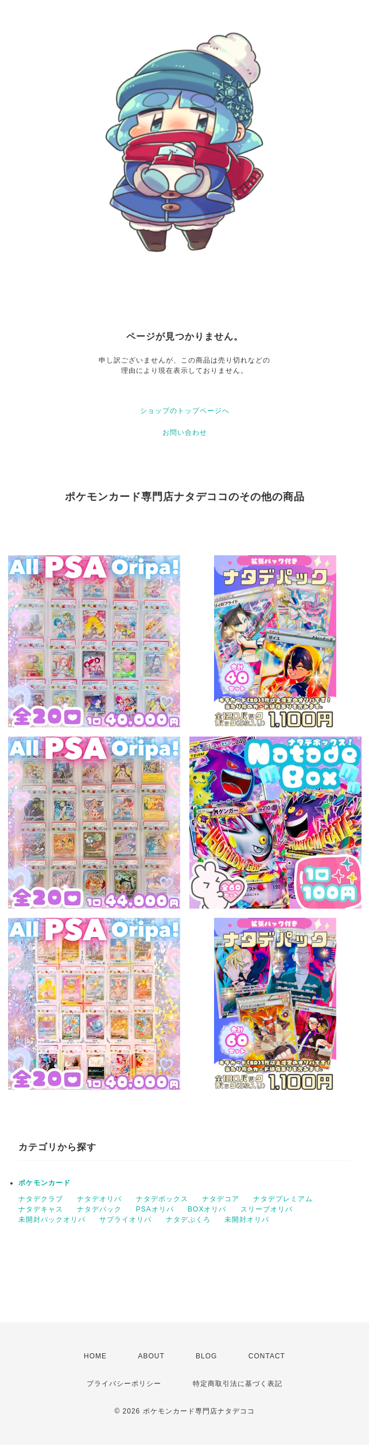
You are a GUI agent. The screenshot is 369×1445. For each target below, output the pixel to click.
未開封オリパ (246, 1220)
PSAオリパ (155, 1209)
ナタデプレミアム (283, 1199)
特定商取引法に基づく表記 (237, 1384)
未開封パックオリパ (52, 1220)
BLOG (206, 1356)
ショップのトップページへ (185, 411)
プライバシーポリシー (124, 1384)
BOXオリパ (207, 1209)
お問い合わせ (184, 433)
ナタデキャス (40, 1209)
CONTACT (266, 1356)
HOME (95, 1356)
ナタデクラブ (40, 1199)
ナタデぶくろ (188, 1220)
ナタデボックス (162, 1199)
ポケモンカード (44, 1183)
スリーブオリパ (266, 1209)
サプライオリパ (125, 1220)
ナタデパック (99, 1209)
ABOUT (151, 1356)
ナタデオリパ (99, 1199)
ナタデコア (220, 1199)
